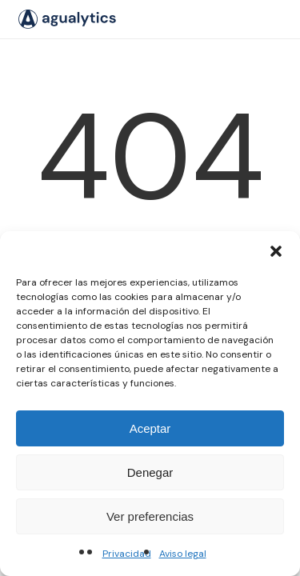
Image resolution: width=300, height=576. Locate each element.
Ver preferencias (150, 516)
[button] (276, 251)
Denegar (150, 472)
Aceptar (150, 428)
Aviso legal (182, 553)
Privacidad (126, 553)
